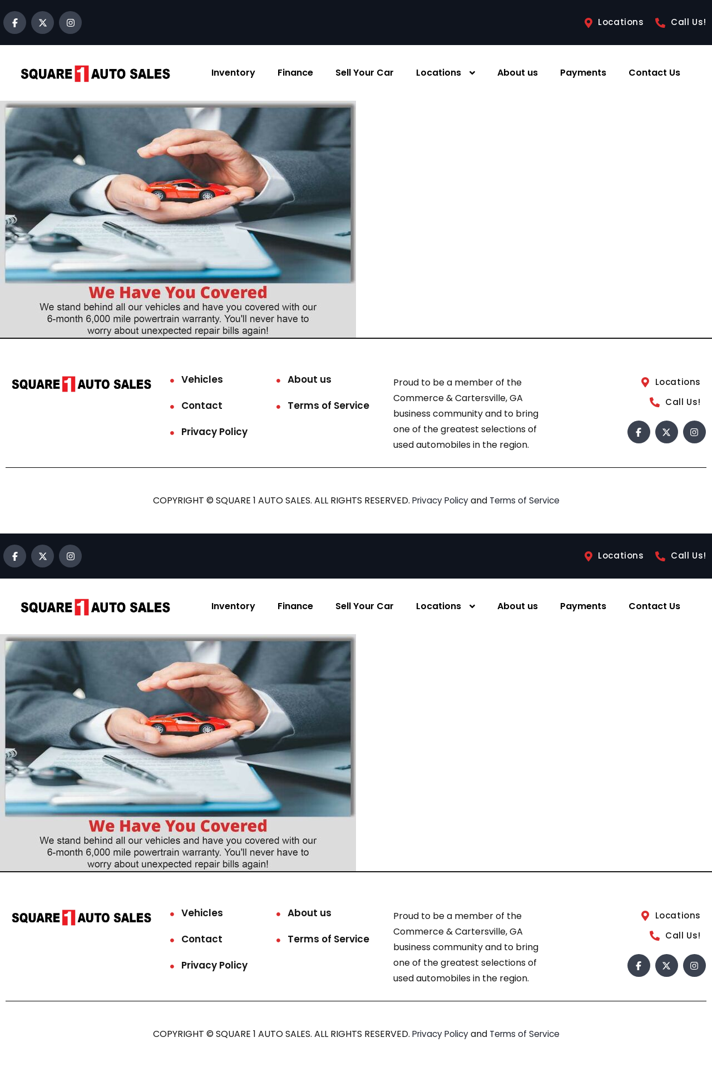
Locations (438, 72)
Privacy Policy (214, 431)
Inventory (233, 72)
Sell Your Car (364, 72)
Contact (201, 405)
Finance (295, 72)
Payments (583, 72)
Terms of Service (328, 405)
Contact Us (654, 72)
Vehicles (202, 379)
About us (517, 72)
